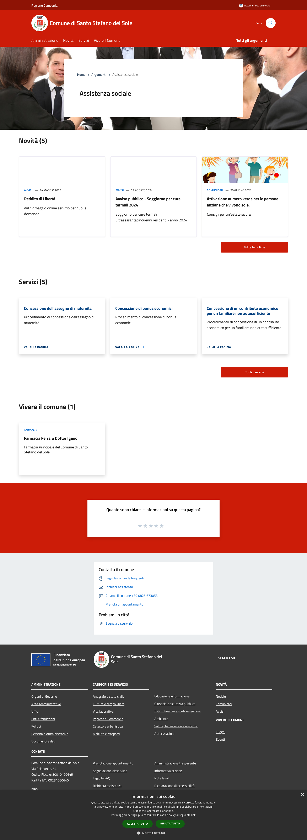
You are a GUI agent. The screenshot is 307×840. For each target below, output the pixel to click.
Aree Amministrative (46, 703)
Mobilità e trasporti (106, 733)
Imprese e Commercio (108, 718)
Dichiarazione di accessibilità (174, 785)
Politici (36, 726)
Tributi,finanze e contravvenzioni (177, 711)
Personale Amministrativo (49, 733)
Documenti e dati (43, 741)
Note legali (161, 778)
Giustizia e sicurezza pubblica (174, 703)
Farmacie (30, 429)
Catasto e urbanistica (108, 726)
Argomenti (98, 74)
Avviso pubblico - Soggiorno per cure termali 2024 (148, 201)
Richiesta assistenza (107, 785)
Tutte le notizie (254, 247)
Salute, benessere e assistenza (176, 726)
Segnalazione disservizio (110, 770)
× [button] (302, 794)
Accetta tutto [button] (137, 823)
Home (81, 74)
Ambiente (161, 718)
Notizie (221, 696)
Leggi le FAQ (101, 778)
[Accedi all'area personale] (255, 5)
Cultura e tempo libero (108, 703)
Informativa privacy (168, 770)
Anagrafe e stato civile (108, 696)
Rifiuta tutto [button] (170, 823)
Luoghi (220, 731)
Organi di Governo (44, 696)
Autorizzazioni (164, 733)
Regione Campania (44, 5)
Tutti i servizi (254, 372)
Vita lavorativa (103, 711)
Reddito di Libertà (39, 198)
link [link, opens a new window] (193, 815)
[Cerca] (271, 23)
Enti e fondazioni (43, 718)
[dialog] (153, 815)
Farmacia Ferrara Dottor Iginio (50, 438)
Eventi (220, 739)
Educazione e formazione (171, 696)
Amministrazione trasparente (175, 763)
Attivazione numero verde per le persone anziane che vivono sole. (242, 201)
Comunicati (215, 190)
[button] (153, 833)
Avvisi (28, 190)
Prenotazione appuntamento (113, 763)
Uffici (35, 711)
